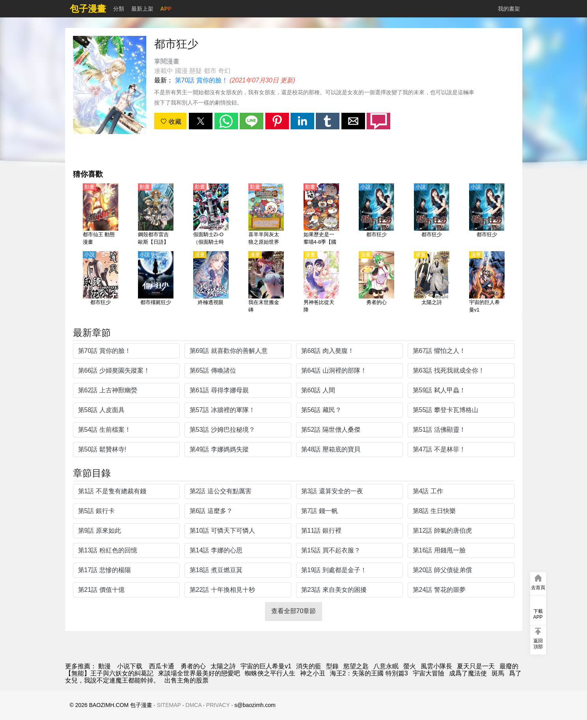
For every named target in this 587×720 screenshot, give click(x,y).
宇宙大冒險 (428, 673)
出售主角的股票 (186, 680)
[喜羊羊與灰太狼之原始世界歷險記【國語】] (266, 214)
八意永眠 (386, 666)
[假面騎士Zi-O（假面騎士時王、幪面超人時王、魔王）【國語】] (211, 214)
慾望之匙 (356, 666)
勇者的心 (193, 666)
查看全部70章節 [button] (293, 611)
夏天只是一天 (476, 666)
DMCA (193, 705)
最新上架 (142, 9)
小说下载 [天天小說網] (129, 666)
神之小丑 (312, 673)
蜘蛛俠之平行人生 (270, 673)
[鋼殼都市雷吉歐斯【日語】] (155, 214)
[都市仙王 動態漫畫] (100, 214)
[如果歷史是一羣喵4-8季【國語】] (321, 214)
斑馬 (498, 673)
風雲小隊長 (436, 666)
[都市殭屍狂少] (155, 282)
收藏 (170, 121)
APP (166, 9)
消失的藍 (308, 666)
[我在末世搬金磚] (266, 282)
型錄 (332, 666)
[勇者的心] (376, 282)
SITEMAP (169, 705)
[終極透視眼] (211, 282)
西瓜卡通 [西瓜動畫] (161, 666)
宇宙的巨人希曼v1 (265, 666)
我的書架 (509, 9)
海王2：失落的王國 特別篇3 (369, 673)
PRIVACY (218, 705)
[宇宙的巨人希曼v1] (487, 282)
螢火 (409, 666)
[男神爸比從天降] (321, 282)
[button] (200, 121)
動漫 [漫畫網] (104, 666)
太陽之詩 (223, 666)
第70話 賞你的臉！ (201, 80)
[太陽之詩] (431, 282)
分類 (118, 9)
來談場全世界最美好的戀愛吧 (199, 673)
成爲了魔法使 (468, 673)
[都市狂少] (376, 214)
